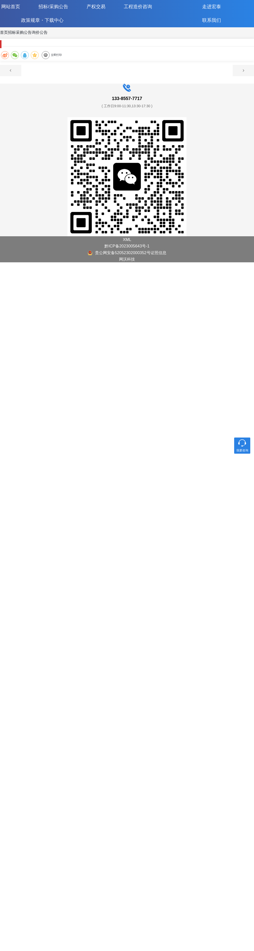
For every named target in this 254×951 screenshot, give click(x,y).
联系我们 (209, 30)
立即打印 (153, 108)
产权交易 (102, 10)
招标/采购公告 (60, 10)
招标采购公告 (48, 44)
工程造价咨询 (142, 10)
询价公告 (85, 44)
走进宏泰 (209, 10)
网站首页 (19, 10)
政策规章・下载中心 (45, 30)
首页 (18, 44)
